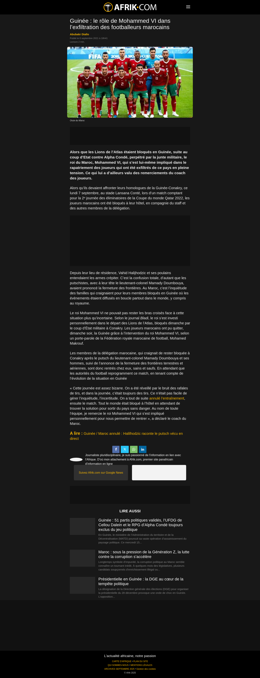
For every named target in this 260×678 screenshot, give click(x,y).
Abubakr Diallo (79, 34)
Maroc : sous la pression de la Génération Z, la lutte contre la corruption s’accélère (143, 554)
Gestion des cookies (146, 669)
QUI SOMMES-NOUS (118, 665)
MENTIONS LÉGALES (141, 665)
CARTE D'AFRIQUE (121, 661)
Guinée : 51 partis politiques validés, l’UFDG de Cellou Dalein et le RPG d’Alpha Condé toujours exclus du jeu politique (140, 525)
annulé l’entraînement (166, 398)
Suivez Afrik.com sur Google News (101, 472)
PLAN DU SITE (140, 661)
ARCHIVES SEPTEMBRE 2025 (119, 669)
